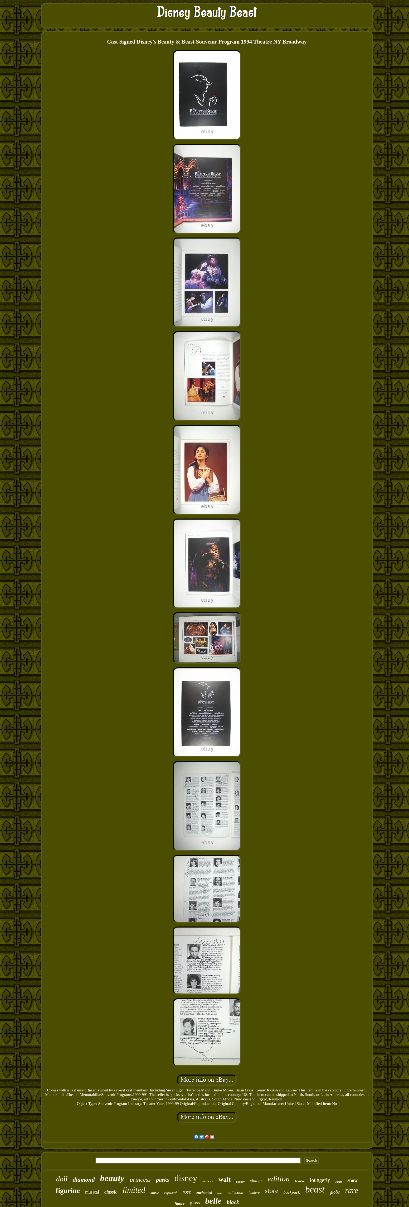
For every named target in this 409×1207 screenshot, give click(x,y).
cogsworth (170, 1193)
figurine (68, 1191)
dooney (240, 1181)
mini (219, 1193)
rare (351, 1190)
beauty (112, 1178)
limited (134, 1190)
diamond (84, 1179)
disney (185, 1178)
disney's (207, 1181)
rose (187, 1192)
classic (110, 1192)
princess (140, 1179)
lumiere (254, 1193)
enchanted (204, 1193)
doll (62, 1179)
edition (279, 1178)
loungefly (320, 1180)
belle (213, 1200)
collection (235, 1192)
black (233, 1202)
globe (335, 1192)
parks (162, 1179)
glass (195, 1202)
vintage (256, 1181)
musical (92, 1192)
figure (180, 1203)
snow (352, 1180)
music (154, 1193)
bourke (300, 1181)
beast (315, 1189)
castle (338, 1181)
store (271, 1191)
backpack (292, 1192)
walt (224, 1179)
